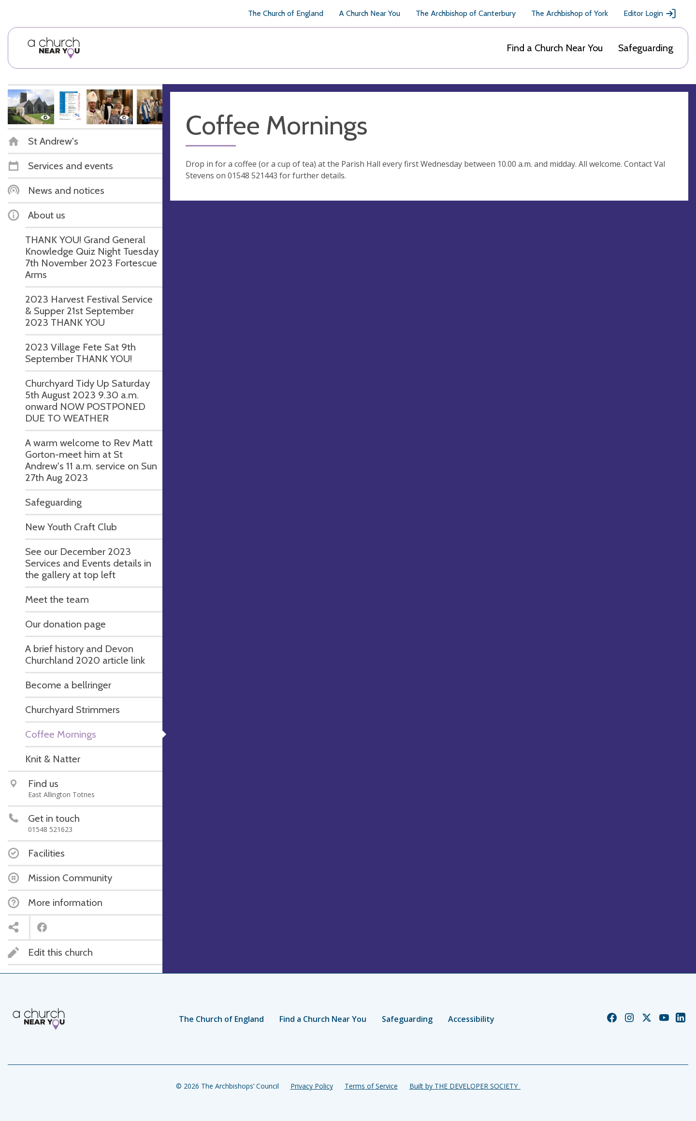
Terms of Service (371, 1086)
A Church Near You (369, 13)
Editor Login (650, 13)
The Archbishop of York (569, 13)
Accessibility (471, 1019)
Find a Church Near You (555, 48)
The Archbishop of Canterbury (466, 13)
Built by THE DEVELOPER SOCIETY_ (465, 1086)
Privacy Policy (311, 1086)
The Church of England (285, 13)
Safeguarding (645, 48)
